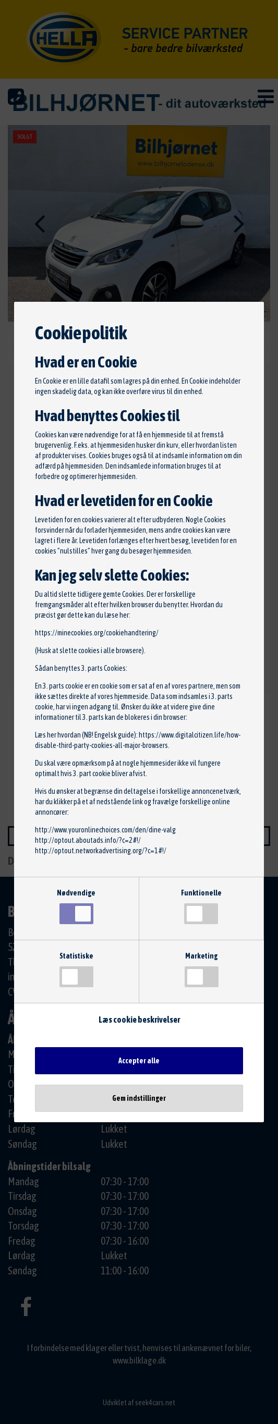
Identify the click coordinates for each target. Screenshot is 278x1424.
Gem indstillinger (139, 1098)
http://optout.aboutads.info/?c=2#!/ (88, 840)
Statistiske (76, 969)
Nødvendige (76, 906)
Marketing (202, 969)
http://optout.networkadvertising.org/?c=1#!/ (100, 850)
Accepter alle (139, 1061)
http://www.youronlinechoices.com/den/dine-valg (105, 830)
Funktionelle (201, 906)
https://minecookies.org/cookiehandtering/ (97, 633)
